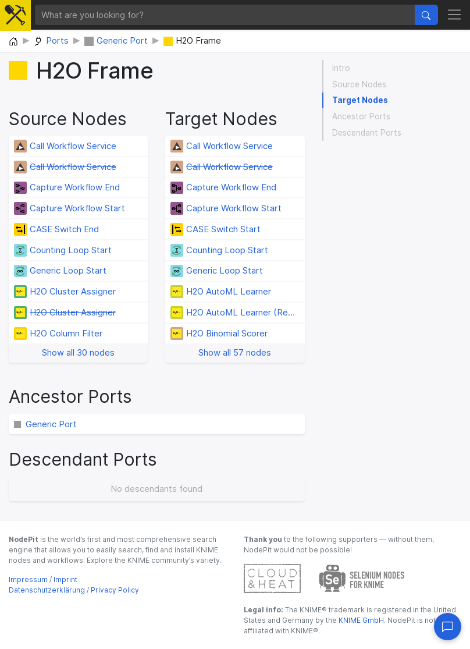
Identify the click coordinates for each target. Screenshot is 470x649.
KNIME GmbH (360, 620)
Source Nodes (359, 84)
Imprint (65, 579)
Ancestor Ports (361, 116)
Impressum (28, 579)
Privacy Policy (115, 590)
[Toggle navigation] (454, 15)
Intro (341, 68)
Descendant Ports (366, 132)
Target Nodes (360, 100)
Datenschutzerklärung (47, 590)
